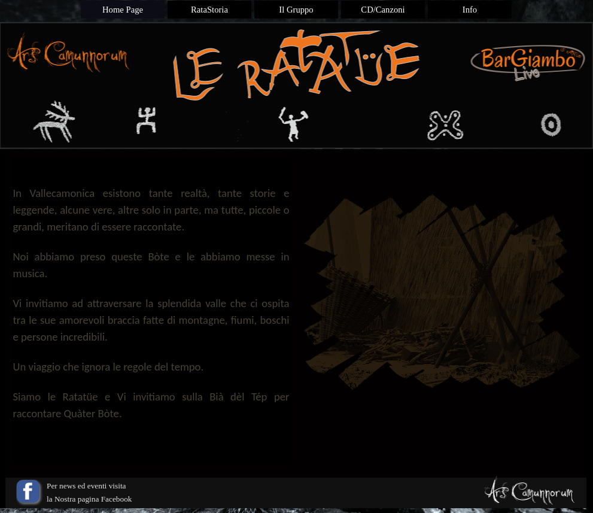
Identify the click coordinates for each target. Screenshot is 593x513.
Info (470, 9)
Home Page (122, 9)
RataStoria (209, 9)
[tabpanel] (151, 310)
